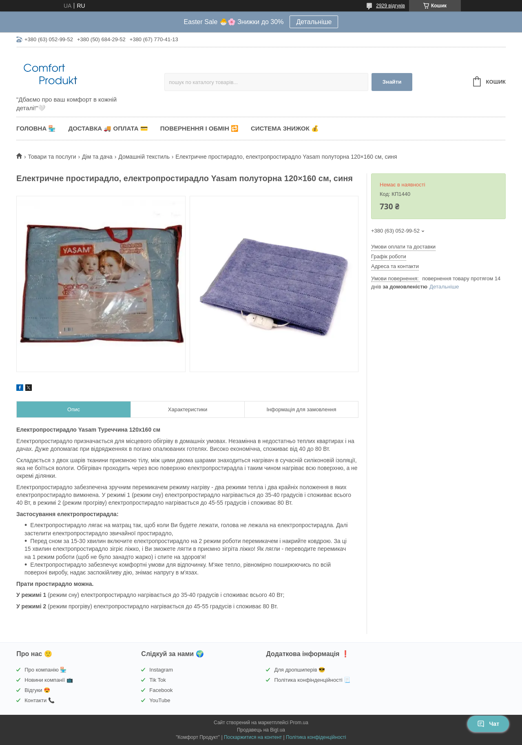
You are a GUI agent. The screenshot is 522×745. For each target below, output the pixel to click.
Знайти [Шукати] (392, 82)
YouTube (159, 700)
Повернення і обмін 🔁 (199, 128)
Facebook (161, 690)
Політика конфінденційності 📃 (312, 680)
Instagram (161, 670)
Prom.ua (299, 722)
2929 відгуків (390, 6)
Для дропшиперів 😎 (299, 670)
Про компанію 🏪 (45, 670)
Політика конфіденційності (316, 737)
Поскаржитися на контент (253, 737)
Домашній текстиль (144, 156)
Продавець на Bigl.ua (261, 730)
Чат (488, 723)
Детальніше (314, 21)
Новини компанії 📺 (48, 680)
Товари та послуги (52, 156)
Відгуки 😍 (37, 690)
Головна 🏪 (36, 128)
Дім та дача (97, 156)
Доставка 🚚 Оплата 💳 (108, 128)
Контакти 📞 (39, 700)
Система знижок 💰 (285, 128)
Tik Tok (157, 680)
